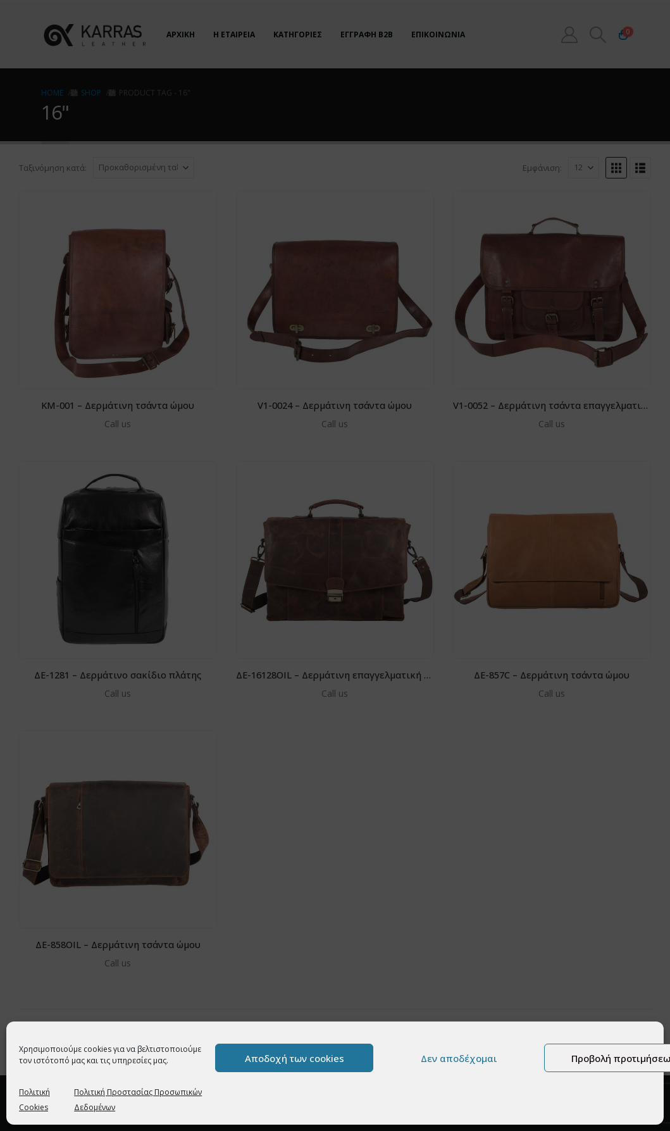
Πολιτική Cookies (34, 1100)
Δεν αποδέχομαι (459, 1058)
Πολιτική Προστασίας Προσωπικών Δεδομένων (138, 1100)
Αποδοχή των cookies (294, 1058)
